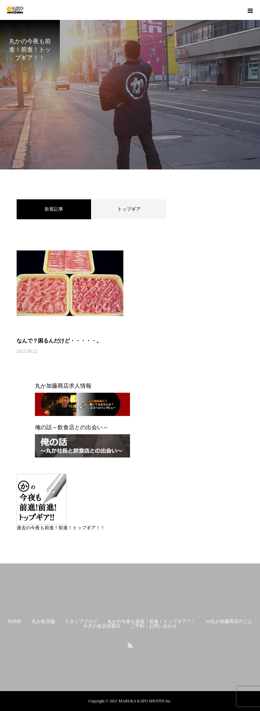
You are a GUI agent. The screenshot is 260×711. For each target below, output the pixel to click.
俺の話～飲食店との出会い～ (71, 427)
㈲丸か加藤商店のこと (229, 621)
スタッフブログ (81, 621)
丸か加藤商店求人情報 (63, 386)
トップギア (129, 209)
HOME (14, 621)
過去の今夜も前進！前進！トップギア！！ (61, 527)
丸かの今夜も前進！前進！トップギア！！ (151, 621)
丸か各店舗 (43, 621)
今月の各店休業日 (101, 626)
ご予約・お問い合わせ (153, 626)
